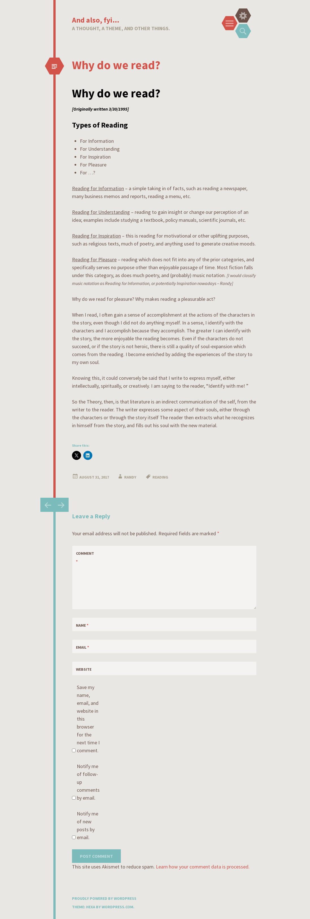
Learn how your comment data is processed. (203, 866)
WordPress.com (117, 906)
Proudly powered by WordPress (104, 898)
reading (160, 477)
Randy (130, 477)
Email (82, 647)
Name (82, 625)
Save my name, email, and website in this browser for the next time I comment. (88, 719)
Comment (85, 557)
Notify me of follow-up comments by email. (88, 782)
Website (83, 669)
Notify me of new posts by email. (87, 825)
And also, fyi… (95, 20)
